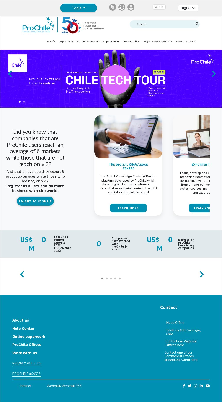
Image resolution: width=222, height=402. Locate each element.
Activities (191, 41)
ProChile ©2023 (26, 373)
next (212, 72)
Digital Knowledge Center (158, 41)
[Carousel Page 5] (120, 278)
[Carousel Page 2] (24, 102)
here (180, 345)
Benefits (51, 41)
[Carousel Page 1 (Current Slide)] (20, 102)
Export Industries (69, 41)
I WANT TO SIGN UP (35, 201)
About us (20, 320)
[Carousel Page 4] (115, 278)
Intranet (25, 386)
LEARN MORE (128, 208)
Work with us (24, 352)
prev (9, 72)
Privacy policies (26, 363)
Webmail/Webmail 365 (64, 386)
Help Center (23, 328)
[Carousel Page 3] (111, 278)
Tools (77, 8)
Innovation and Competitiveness (100, 41)
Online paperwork (28, 336)
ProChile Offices (131, 41)
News (179, 41)
